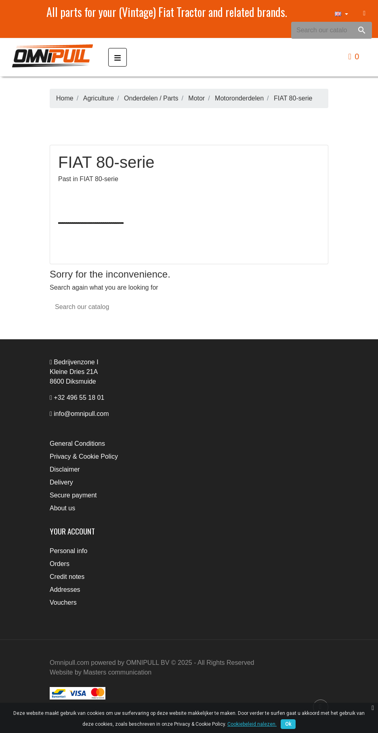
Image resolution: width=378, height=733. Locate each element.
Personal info (68, 550)
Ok (288, 724)
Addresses (65, 589)
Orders (59, 563)
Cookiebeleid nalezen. (252, 724)
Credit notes (67, 576)
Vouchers (63, 602)
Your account (72, 531)
